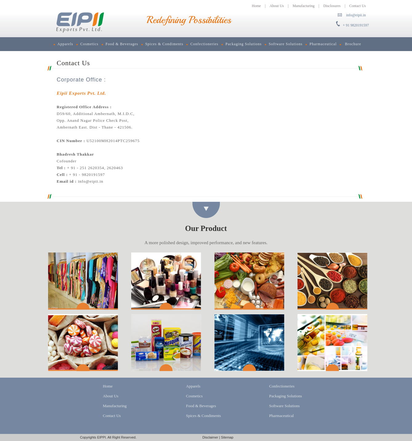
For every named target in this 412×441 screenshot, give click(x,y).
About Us (276, 6)
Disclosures (332, 6)
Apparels (63, 44)
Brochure (350, 44)
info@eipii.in (356, 15)
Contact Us (357, 6)
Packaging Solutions (241, 44)
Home (256, 6)
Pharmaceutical (321, 44)
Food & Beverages (120, 44)
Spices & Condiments (162, 44)
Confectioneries (202, 44)
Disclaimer (210, 437)
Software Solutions (284, 44)
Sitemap (227, 437)
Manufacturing (303, 6)
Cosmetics (87, 44)
